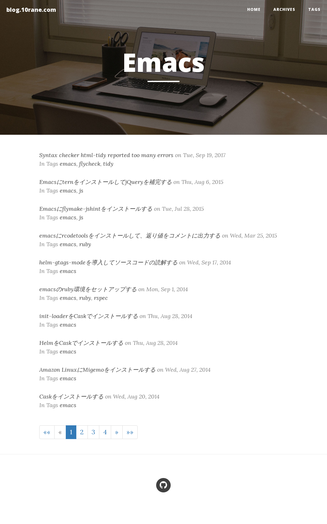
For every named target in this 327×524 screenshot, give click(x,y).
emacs (68, 163)
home (254, 9)
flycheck (89, 163)
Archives (284, 9)
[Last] (130, 432)
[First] (47, 432)
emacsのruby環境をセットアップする (88, 289)
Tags (314, 9)
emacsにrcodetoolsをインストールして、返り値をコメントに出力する (129, 235)
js (81, 190)
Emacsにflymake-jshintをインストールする (95, 208)
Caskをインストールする (71, 396)
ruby (85, 244)
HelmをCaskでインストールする (81, 342)
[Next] (117, 432)
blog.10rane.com (31, 9)
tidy (108, 163)
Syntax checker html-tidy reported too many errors (106, 155)
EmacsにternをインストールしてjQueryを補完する (105, 182)
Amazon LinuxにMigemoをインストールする (97, 369)
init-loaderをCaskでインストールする (88, 316)
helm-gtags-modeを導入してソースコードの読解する (108, 262)
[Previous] (60, 432)
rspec (101, 297)
